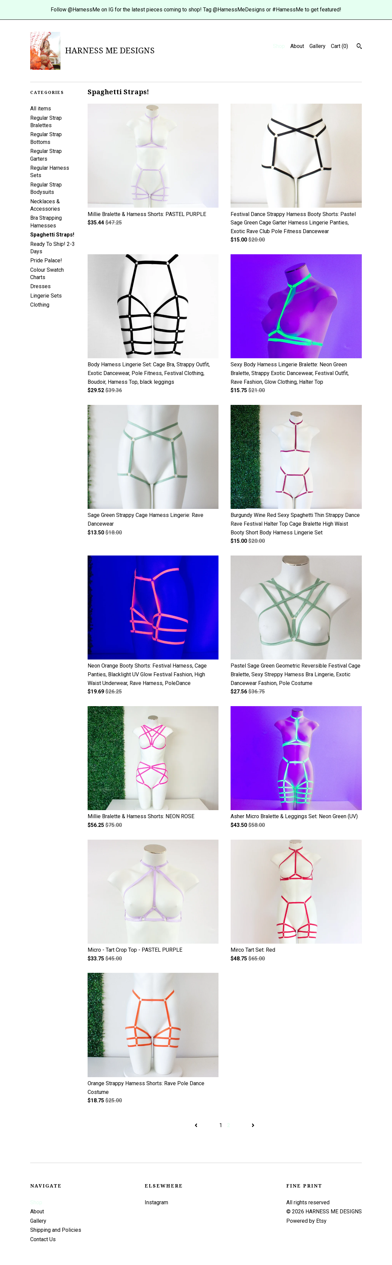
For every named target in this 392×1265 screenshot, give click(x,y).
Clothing (39, 305)
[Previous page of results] (196, 1125)
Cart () (339, 46)
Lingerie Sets (46, 296)
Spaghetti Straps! (52, 234)
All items (40, 108)
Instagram (156, 1202)
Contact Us (43, 1239)
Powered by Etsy (306, 1221)
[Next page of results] (253, 1125)
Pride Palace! (46, 260)
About (297, 46)
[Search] (359, 47)
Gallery (317, 46)
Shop (279, 46)
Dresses (40, 286)
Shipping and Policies (55, 1230)
